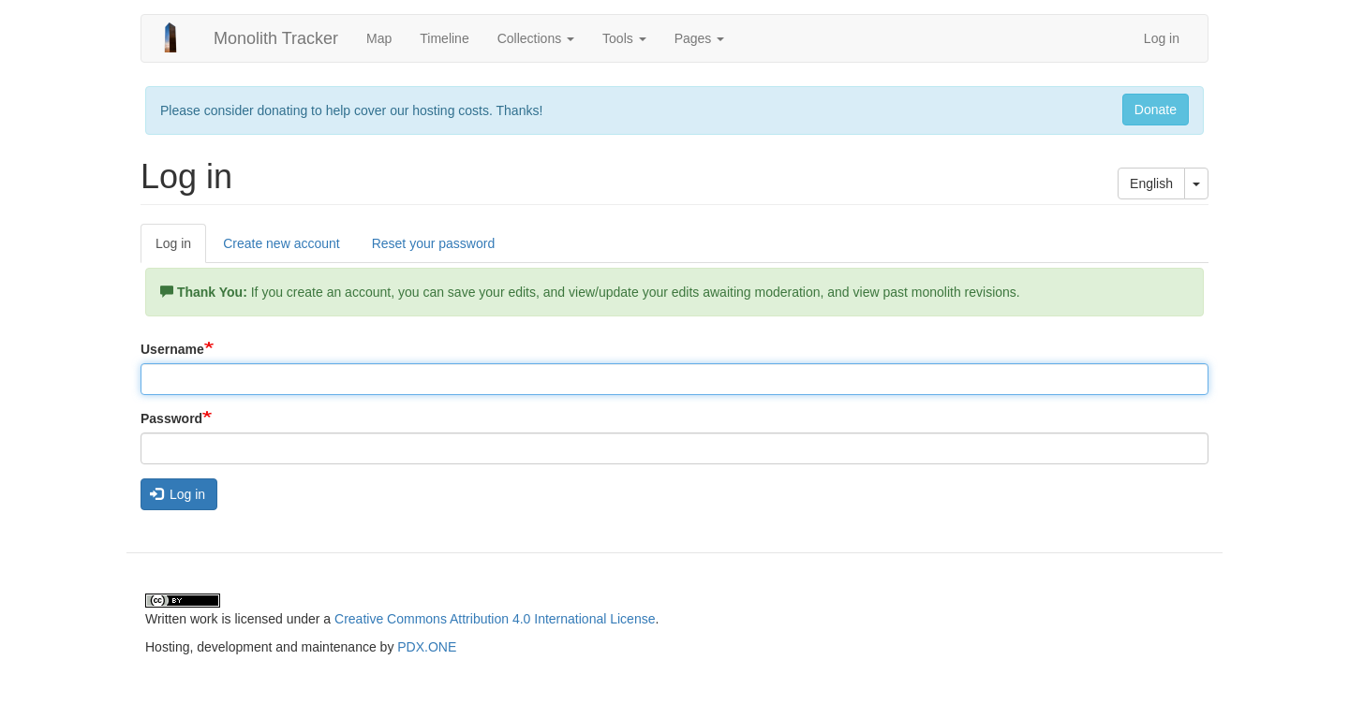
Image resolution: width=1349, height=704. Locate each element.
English (1151, 183)
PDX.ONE (426, 646)
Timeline (444, 38)
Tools (624, 38)
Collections (535, 38)
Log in (1161, 38)
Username (172, 349)
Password (171, 418)
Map (379, 38)
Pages (699, 38)
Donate (1155, 109)
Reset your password (434, 243)
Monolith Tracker (276, 38)
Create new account (281, 243)
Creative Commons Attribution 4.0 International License (494, 618)
